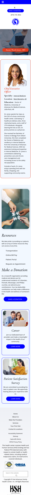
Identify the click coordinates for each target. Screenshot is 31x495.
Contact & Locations (15, 429)
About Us (15, 417)
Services (15, 423)
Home (15, 414)
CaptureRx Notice (15, 439)
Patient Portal (11, 259)
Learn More (15, 346)
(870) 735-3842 (16, 15)
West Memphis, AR (20, 99)
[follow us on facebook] (16, 8)
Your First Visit (16, 426)
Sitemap (15, 436)
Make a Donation (15, 11)
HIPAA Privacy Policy (15, 442)
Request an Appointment (15, 264)
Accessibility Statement (15, 433)
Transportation (12, 251)
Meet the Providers (15, 420)
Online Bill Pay (11, 255)
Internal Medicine (20, 96)
